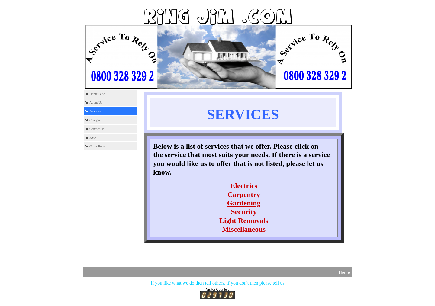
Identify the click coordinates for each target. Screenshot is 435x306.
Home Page (97, 93)
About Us (95, 102)
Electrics (243, 186)
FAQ (92, 137)
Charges (94, 120)
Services (95, 111)
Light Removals (243, 220)
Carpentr (241, 194)
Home (344, 272)
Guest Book (97, 146)
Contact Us (96, 128)
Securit (242, 212)
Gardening (244, 203)
